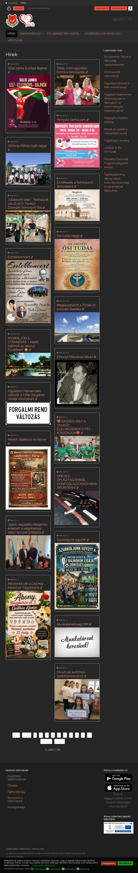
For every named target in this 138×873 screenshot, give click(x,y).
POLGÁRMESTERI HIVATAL (64, 33)
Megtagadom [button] (109, 863)
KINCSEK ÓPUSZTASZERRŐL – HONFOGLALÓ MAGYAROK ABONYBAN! (77, 482)
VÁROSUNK (16, 40)
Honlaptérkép (16, 807)
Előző (26, 735)
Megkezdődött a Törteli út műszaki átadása (76, 307)
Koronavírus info (118, 8)
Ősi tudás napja (69, 236)
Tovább (46, 741)
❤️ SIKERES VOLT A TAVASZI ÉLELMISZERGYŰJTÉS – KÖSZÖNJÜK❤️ (75, 427)
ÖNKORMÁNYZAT (31, 33)
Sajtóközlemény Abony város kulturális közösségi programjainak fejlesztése (116, 182)
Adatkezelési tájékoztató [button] (43, 865)
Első (16, 735)
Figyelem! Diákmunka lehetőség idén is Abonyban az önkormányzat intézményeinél (117, 102)
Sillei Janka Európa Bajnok (28, 69)
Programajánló (102, 8)
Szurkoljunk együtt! (73, 540)
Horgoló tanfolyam (73, 120)
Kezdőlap (13, 3)
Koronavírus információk (15, 799)
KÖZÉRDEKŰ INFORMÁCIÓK (103, 33)
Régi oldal (19, 8)
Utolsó (60, 741)
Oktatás (13, 785)
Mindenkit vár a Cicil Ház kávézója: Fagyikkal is (26, 585)
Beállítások (54, 869)
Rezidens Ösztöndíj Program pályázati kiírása (116, 163)
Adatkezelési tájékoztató (18, 848)
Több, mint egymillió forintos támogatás (72, 70)
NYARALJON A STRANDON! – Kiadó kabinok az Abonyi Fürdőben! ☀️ (23, 344)
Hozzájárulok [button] (125, 863)
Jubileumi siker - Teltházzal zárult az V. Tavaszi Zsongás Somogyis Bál (28, 203)
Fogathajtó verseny (116, 140)
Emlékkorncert (20, 257)
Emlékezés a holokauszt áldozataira (75, 184)
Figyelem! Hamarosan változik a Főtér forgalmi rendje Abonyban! (26, 395)
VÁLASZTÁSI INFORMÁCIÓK (38, 8)
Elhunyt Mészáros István (76, 357)
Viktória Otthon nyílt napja (27, 147)
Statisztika (69, 869)
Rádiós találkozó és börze (27, 441)
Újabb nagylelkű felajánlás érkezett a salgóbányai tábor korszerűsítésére (28, 528)
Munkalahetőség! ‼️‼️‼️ (74, 624)
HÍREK (11, 33)
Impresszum (38, 848)
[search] (122, 19)
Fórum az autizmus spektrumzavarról (71, 674)
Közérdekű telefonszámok (17, 777)
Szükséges (39, 869)
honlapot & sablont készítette (121, 850)
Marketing (84, 869)
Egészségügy (16, 791)
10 (89, 735)
